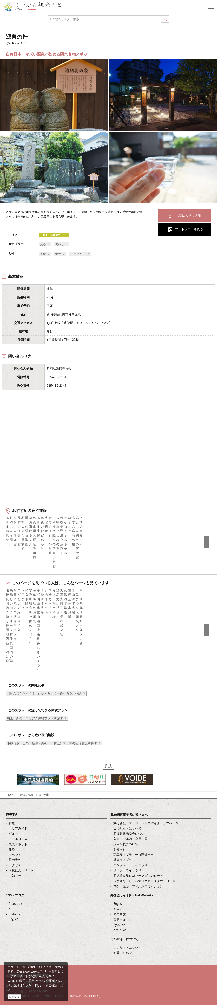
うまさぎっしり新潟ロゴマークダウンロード (144, 821)
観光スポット (18, 784)
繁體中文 (119, 860)
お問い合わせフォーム (35, 982)
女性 (58, 254)
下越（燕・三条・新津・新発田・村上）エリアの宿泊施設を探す (52, 684)
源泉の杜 (44, 735)
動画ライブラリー (125, 800)
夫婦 (43, 254)
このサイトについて (127, 769)
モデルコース (18, 779)
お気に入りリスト (21, 811)
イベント (15, 795)
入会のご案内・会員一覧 (130, 779)
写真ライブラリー (32, 951)
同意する (14, 997)
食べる (59, 244)
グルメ (13, 774)
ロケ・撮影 (27, 972)
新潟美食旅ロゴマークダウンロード (138, 816)
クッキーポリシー (34, 985)
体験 (12, 790)
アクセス (15, 806)
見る (43, 244)
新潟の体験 (27, 735)
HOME (11, 735)
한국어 (118, 849)
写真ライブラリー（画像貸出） (135, 795)
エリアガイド (18, 769)
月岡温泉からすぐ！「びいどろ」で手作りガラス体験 (44, 634)
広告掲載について (125, 784)
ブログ (13, 860)
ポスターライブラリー (128, 811)
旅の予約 (15, 800)
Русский (119, 865)
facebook (15, 844)
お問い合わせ (122, 893)
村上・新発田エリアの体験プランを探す (35, 659)
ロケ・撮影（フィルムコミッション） (139, 827)
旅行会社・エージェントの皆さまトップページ (146, 764)
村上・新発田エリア (54, 235)
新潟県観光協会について (130, 774)
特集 (12, 764)
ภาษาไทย (120, 870)
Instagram (16, 855)
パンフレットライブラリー (132, 806)
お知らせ (15, 816)
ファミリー (78, 254)
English (118, 844)
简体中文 (119, 855)
